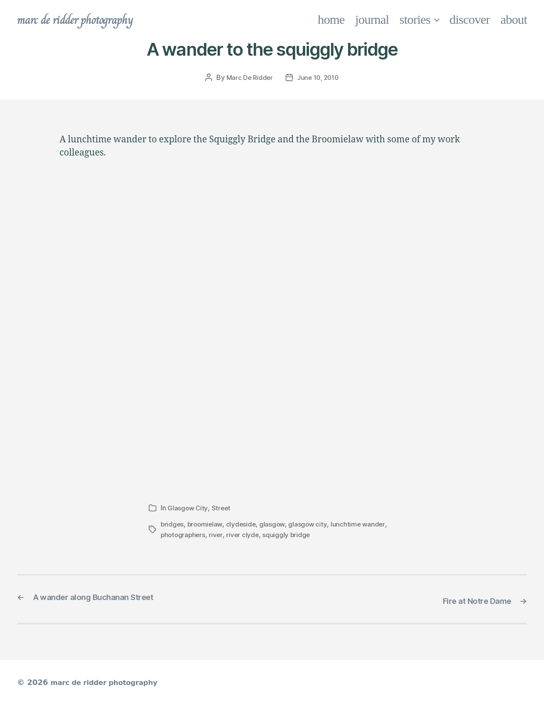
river (218, 533)
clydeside (243, 523)
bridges (172, 523)
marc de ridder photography (83, 19)
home (331, 19)
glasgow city (311, 523)
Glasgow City (188, 507)
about (514, 19)
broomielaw (206, 523)
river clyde (244, 533)
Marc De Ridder (248, 77)
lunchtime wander (362, 523)
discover (470, 19)
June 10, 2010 (318, 77)
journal (372, 19)
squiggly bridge (289, 533)
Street (222, 507)
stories (415, 19)
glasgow (275, 523)
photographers (184, 533)
